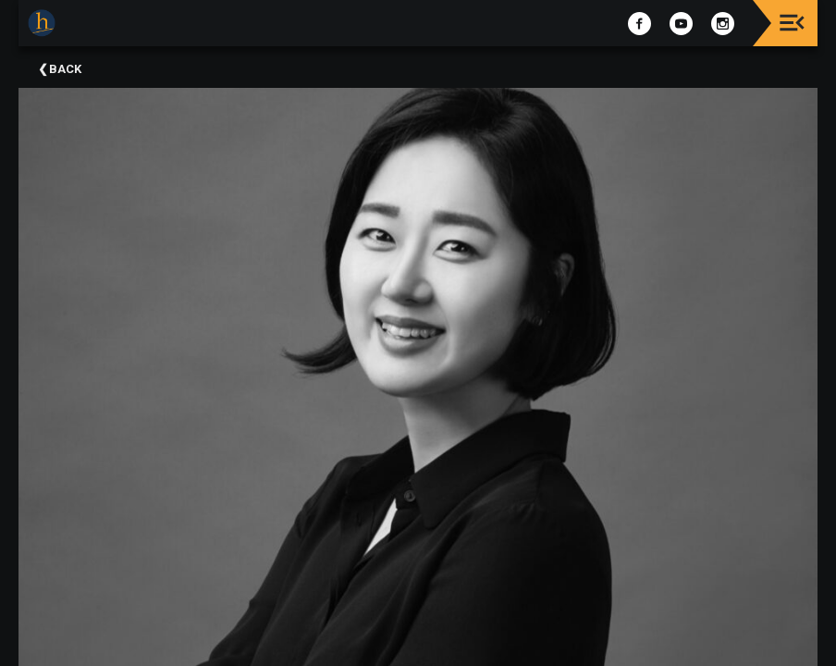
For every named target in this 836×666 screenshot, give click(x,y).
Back (65, 69)
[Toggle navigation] (792, 22)
